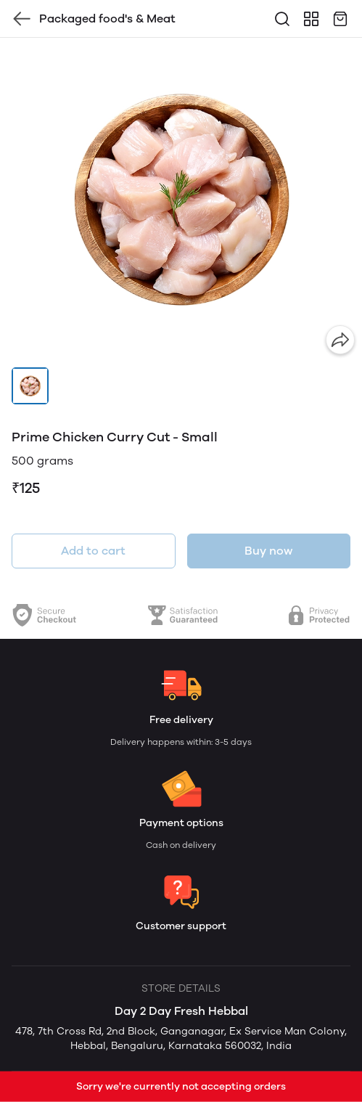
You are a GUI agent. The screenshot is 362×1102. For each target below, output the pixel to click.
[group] (181, 200)
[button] (30, 385)
